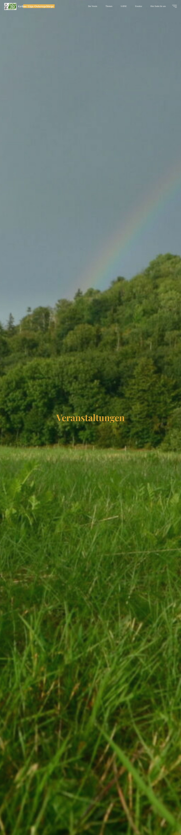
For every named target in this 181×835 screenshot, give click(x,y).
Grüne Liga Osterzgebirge (37, 6)
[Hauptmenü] (173, 6)
